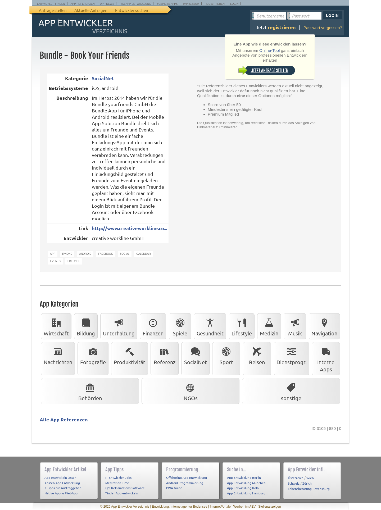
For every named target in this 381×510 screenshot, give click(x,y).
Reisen (257, 355)
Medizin (269, 326)
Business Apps (167, 3)
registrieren (282, 27)
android (85, 253)
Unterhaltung (119, 326)
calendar (143, 253)
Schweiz (294, 483)
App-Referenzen (83, 3)
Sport (226, 355)
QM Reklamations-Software (125, 488)
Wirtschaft (56, 326)
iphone (67, 253)
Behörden (90, 391)
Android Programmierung (184, 483)
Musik (295, 326)
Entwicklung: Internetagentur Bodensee (179, 506)
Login (234, 3)
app (52, 253)
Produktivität (129, 355)
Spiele (180, 326)
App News (107, 3)
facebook (105, 253)
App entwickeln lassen (60, 477)
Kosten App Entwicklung (62, 483)
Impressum (191, 3)
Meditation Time (117, 483)
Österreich (295, 478)
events (55, 261)
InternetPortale (220, 506)
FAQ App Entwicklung (135, 3)
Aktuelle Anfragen (90, 10)
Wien (310, 478)
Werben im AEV (244, 506)
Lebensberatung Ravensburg (309, 488)
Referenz (164, 355)
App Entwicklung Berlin (244, 477)
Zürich (307, 483)
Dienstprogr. (291, 355)
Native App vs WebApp (61, 493)
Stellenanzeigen (269, 506)
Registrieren (215, 3)
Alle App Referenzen (64, 419)
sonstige (291, 391)
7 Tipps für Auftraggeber (62, 488)
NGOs (191, 391)
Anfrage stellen (53, 10)
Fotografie (93, 355)
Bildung (86, 326)
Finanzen (153, 326)
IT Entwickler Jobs (118, 477)
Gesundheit (210, 326)
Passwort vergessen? (322, 27)
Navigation (324, 326)
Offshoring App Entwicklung (186, 477)
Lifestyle (242, 326)
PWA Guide (174, 488)
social (125, 253)
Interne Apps (325, 358)
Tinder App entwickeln (121, 493)
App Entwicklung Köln (243, 488)
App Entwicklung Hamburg (246, 493)
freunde (73, 261)
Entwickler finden (51, 3)
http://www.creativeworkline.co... (129, 228)
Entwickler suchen (131, 10)
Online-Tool (269, 50)
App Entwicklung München (246, 483)
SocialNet (103, 78)
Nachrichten (58, 355)
